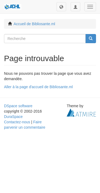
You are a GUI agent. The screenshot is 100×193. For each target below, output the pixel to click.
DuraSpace (13, 116)
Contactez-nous (17, 122)
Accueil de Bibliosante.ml (34, 24)
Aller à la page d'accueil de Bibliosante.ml (38, 87)
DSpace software (18, 106)
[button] (61, 6)
